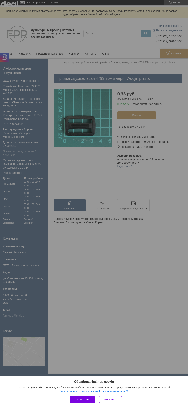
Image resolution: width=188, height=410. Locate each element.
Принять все (82, 399)
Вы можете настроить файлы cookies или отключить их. (92, 391)
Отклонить (110, 399)
